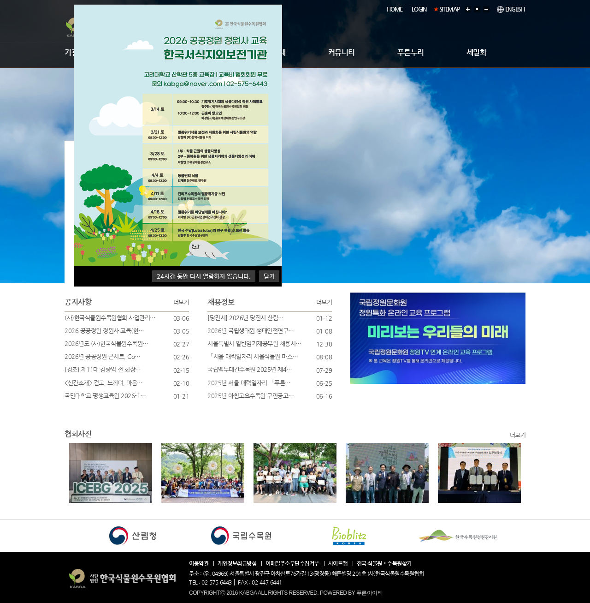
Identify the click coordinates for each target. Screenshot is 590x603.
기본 (478, 8)
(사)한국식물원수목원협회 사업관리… (110, 317)
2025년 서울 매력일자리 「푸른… (249, 382)
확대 (469, 8)
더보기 (181, 302)
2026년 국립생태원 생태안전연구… (250, 330)
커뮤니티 (341, 52)
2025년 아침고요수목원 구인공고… (250, 395)
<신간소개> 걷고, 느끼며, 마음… (104, 382)
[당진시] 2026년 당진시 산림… (245, 317)
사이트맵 (338, 563)
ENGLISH (511, 9)
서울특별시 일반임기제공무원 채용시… (254, 343)
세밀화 (476, 52)
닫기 (269, 276)
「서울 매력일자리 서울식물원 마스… (252, 356)
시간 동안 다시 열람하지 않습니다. (204, 276)
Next (77, 480)
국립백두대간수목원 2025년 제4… (249, 369)
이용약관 (198, 563)
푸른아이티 (369, 593)
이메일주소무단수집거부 (292, 563)
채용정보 (220, 302)
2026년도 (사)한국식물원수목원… (106, 343)
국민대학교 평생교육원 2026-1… (105, 395)
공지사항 (78, 302)
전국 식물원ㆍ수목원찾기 (384, 563)
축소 (487, 8)
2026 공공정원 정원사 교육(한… (104, 330)
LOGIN (419, 9)
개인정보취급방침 (237, 563)
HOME (394, 9)
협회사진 (78, 434)
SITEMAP (449, 9)
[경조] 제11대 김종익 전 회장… (103, 369)
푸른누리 (410, 52)
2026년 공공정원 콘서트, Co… (103, 356)
